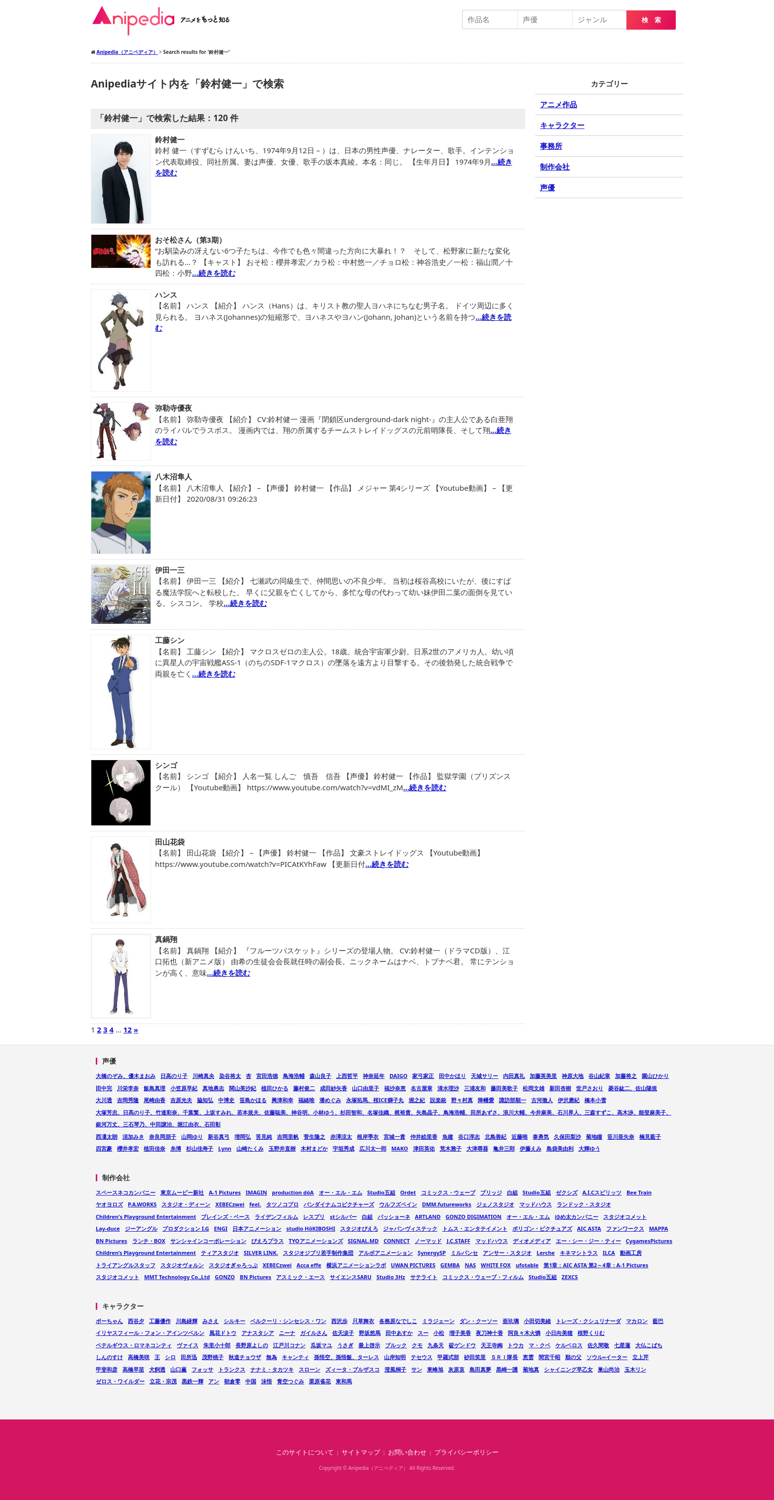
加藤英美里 (543, 1075)
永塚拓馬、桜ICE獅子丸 (375, 1100)
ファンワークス (625, 1228)
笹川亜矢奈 (620, 1136)
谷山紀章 (599, 1075)
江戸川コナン (289, 1345)
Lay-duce (108, 1228)
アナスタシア (257, 1332)
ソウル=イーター (606, 1357)
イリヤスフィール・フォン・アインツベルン (150, 1332)
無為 (271, 1357)
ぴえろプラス (267, 1240)
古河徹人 (542, 1100)
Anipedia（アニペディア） (165, 21)
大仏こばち (648, 1345)
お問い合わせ (407, 1452)
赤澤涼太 (341, 1136)
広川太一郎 (373, 1148)
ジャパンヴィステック (410, 1228)
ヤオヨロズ (109, 1204)
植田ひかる (274, 1088)
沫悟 (266, 1381)
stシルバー (343, 1216)
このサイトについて (305, 1452)
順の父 (573, 1357)
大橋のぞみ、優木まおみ (125, 1075)
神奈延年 (374, 1075)
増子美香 (460, 1332)
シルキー (234, 1321)
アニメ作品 (558, 104)
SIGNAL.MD (363, 1240)
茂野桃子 (213, 1357)
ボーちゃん (109, 1321)
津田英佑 (424, 1148)
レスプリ (314, 1216)
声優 (547, 187)
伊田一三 (170, 570)
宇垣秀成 (343, 1148)
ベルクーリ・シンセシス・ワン (288, 1321)
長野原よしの (251, 1345)
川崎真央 (203, 1075)
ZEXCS (570, 1277)
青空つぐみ (290, 1381)
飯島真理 (154, 1088)
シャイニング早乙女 (568, 1369)
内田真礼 (514, 1075)
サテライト (423, 1277)
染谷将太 (230, 1075)
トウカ (515, 1345)
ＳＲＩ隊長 (504, 1357)
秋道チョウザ (245, 1357)
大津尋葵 (477, 1148)
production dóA (293, 1192)
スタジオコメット (625, 1216)
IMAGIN (256, 1192)
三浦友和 (475, 1088)
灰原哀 (456, 1369)
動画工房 (631, 1252)
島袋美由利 (560, 1148)
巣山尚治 (608, 1369)
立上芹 (640, 1357)
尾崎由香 (154, 1100)
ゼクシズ (567, 1192)
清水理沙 (448, 1088)
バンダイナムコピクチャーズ (339, 1204)
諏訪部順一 (512, 1100)
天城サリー (484, 1075)
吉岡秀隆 (128, 1100)
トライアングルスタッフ (125, 1265)
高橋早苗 (133, 1369)
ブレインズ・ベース (225, 1216)
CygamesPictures (649, 1240)
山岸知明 (395, 1357)
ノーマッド (428, 1240)
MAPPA (658, 1228)
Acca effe (309, 1265)
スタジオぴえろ (359, 1228)
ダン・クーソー (479, 1321)
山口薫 (178, 1369)
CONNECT (397, 1240)
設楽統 (438, 1100)
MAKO (399, 1148)
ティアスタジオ (220, 1252)
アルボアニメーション (385, 1252)
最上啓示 (369, 1345)
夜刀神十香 (489, 1332)
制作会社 (555, 166)
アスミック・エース (300, 1277)
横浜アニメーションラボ (356, 1265)
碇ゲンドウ (462, 1345)
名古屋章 (421, 1088)
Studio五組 (381, 1192)
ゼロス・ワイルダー (120, 1381)
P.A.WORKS (142, 1204)
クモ (417, 1345)
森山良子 (320, 1075)
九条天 (435, 1345)
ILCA (609, 1252)
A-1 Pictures (225, 1192)
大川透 (104, 1100)
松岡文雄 (533, 1088)
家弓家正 (423, 1075)
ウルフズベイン (398, 1204)
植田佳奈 (154, 1148)
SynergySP (432, 1252)
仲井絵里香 (423, 1136)
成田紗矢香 (333, 1088)
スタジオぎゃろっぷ (233, 1265)
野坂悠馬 (370, 1332)
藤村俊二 (304, 1088)
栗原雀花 (320, 1381)
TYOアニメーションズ (316, 1240)
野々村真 (462, 1100)
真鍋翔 (166, 939)
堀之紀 (417, 1100)
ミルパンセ (464, 1252)
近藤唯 (519, 1136)
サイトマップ (361, 1452)
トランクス (231, 1369)
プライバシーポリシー (466, 1452)
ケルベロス (568, 1345)
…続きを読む (213, 273)
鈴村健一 (170, 139)
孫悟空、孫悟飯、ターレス (346, 1357)
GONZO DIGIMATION (473, 1216)
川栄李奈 (128, 1088)
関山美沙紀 (242, 1088)
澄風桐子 (395, 1369)
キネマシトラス (579, 1252)
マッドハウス (535, 1204)
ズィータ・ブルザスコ (352, 1369)
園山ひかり (655, 1075)
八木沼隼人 (173, 476)
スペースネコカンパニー (125, 1192)
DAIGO (398, 1075)
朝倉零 (232, 1381)
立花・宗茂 (163, 1381)
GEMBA (450, 1265)
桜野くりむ (591, 1332)
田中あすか (399, 1332)
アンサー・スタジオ (507, 1252)
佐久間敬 (598, 1345)
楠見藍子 (650, 1136)
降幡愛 (486, 1100)
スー (423, 1332)
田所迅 (189, 1357)
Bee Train (639, 1192)
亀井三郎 (504, 1148)
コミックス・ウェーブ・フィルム (483, 1277)
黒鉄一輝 (192, 1381)
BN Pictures (111, 1240)
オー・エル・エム (340, 1192)
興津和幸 (282, 1100)
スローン (309, 1369)
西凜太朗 (106, 1136)
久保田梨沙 (567, 1136)
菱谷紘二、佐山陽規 (632, 1088)
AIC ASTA (589, 1228)
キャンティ (295, 1357)
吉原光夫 (181, 1100)
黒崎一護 (507, 1369)
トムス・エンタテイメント (474, 1228)
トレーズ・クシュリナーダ (588, 1321)
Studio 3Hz (391, 1277)
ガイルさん (313, 1332)
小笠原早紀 (183, 1088)
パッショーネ (394, 1216)
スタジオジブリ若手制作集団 (318, 1252)
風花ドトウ (222, 1332)
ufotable (527, 1265)
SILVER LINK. (261, 1252)
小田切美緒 (537, 1321)
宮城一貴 (394, 1136)
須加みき (133, 1136)
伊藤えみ (531, 1148)
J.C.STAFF (458, 1240)
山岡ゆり (192, 1136)
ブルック (396, 1345)
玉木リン (635, 1369)
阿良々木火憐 (524, 1332)
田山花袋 (170, 842)
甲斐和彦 (106, 1369)
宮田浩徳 (267, 1075)
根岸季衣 (368, 1136)
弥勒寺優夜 (173, 408)
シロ (170, 1357)
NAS (470, 1265)
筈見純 (264, 1136)
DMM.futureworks (446, 1204)
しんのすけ (109, 1357)
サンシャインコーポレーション (208, 1240)
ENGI (221, 1228)
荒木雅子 (451, 1148)
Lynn (225, 1148)
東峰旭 (435, 1369)
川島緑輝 (186, 1321)
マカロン (637, 1321)
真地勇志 (213, 1088)
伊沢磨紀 (569, 1100)
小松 (438, 1332)
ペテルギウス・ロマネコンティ (134, 1345)
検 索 (651, 20)
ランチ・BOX (148, 1240)
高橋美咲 (139, 1357)
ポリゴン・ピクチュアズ (542, 1228)
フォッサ (202, 1369)
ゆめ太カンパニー (576, 1216)
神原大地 (572, 1075)
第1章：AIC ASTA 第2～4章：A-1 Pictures (595, 1265)
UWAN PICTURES (413, 1265)
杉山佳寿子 (199, 1148)
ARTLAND (428, 1216)
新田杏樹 (560, 1088)
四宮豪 (104, 1148)
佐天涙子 (343, 1332)
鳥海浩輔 (294, 1075)
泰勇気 (541, 1136)
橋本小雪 (595, 1100)
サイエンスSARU (350, 1277)
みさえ (210, 1321)
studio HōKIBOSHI (310, 1228)
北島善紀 (495, 1136)
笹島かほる (253, 1100)
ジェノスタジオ (495, 1204)
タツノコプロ (282, 1204)
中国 (250, 1381)
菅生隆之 (314, 1136)
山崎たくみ (250, 1148)
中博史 (226, 1100)
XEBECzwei (229, 1204)
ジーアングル (141, 1228)
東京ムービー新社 (182, 1192)
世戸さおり (589, 1088)
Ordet (408, 1192)
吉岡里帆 (288, 1136)
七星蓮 (622, 1345)
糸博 (175, 1148)
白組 (512, 1192)
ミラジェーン (438, 1321)
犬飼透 (157, 1369)
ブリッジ (491, 1192)
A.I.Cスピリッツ (602, 1192)
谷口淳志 (469, 1136)
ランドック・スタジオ (584, 1204)
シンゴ (166, 765)
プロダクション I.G (185, 1228)
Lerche (546, 1252)
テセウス (421, 1357)
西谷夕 (136, 1321)
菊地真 (531, 1369)
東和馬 (344, 1381)
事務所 (551, 146)
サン (416, 1369)
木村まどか (314, 1148)
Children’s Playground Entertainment (146, 1252)
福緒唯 (306, 1100)
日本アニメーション (256, 1228)
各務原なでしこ (398, 1321)
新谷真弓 (219, 1136)
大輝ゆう (589, 1148)
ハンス (166, 295)
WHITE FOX (496, 1265)
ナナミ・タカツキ (272, 1369)
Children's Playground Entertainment (146, 1216)
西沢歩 (339, 1321)
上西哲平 (347, 1075)
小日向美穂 (559, 1332)
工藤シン (170, 640)
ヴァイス (187, 1345)
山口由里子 (365, 1088)
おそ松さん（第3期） (190, 240)
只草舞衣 (363, 1321)
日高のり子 (174, 1075)
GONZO (225, 1277)
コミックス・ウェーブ (448, 1192)
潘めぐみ (330, 1100)
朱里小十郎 (217, 1345)
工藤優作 (160, 1321)
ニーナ (287, 1332)
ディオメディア (532, 1240)
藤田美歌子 (504, 1088)
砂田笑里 (475, 1357)
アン (213, 1381)
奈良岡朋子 (162, 1136)
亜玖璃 (511, 1321)
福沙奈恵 (395, 1088)
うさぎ (345, 1345)
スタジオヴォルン (182, 1265)
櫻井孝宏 (128, 1148)
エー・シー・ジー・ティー (588, 1240)
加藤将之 (626, 1075)
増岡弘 (242, 1136)
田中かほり (452, 1075)
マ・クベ (539, 1345)
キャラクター (562, 125)
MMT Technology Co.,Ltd (177, 1277)
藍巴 (658, 1321)
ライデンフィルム (276, 1216)
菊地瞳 (594, 1136)
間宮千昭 (549, 1357)
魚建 (447, 1136)
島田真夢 (480, 1369)
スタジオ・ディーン (185, 1204)
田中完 (104, 1088)
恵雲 (528, 1357)
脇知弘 (205, 1100)
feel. (255, 1204)
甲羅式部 (448, 1357)
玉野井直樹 (282, 1148)
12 (127, 1029)
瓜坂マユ (321, 1345)
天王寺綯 (492, 1345)
